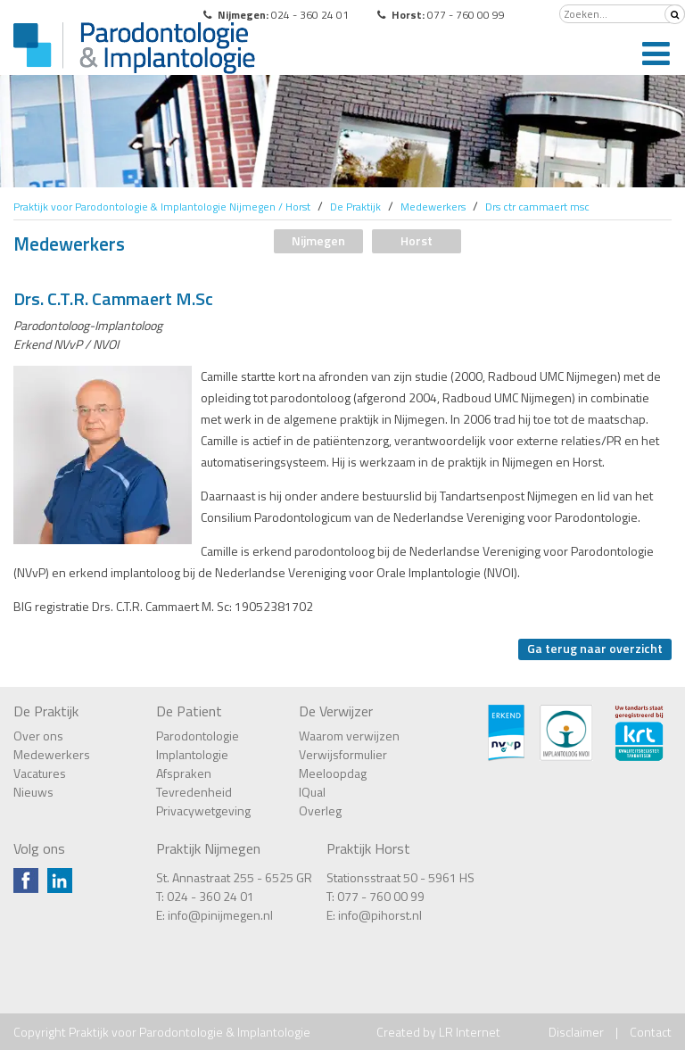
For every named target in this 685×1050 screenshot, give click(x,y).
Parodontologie (197, 735)
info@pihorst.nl (380, 914)
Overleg (320, 810)
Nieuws (33, 791)
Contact (651, 1031)
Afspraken (183, 773)
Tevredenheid (194, 791)
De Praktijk (45, 711)
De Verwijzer (336, 711)
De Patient (189, 711)
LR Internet (469, 1031)
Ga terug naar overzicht (595, 648)
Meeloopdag (333, 773)
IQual (312, 791)
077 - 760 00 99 (381, 896)
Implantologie (192, 754)
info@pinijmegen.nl (220, 914)
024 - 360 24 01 (210, 896)
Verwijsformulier (343, 754)
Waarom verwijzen (349, 735)
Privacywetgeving (203, 810)
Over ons (38, 735)
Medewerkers (51, 754)
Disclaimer (576, 1031)
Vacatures (39, 773)
